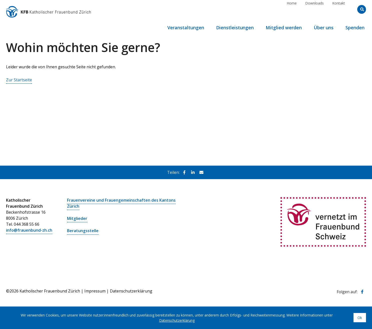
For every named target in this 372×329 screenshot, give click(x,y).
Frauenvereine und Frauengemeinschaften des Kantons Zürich (121, 203)
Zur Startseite (19, 80)
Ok (359, 317)
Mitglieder (77, 218)
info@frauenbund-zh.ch (29, 230)
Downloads (314, 9)
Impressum (95, 290)
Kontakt (338, 9)
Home (292, 9)
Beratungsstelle (83, 230)
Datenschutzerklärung (131, 290)
